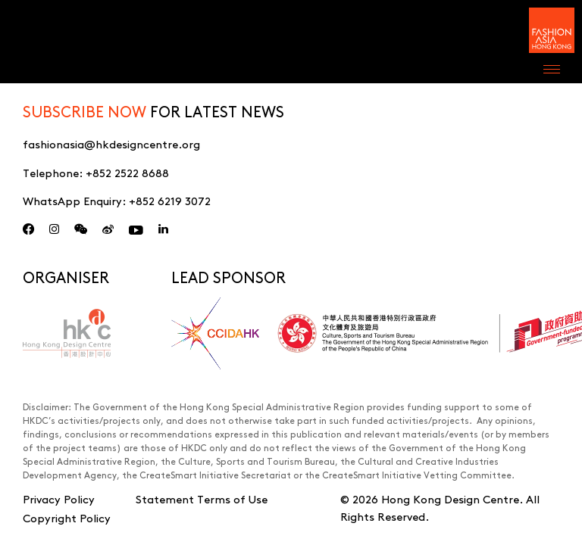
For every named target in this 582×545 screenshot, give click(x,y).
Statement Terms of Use (202, 498)
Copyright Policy (67, 517)
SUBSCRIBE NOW (84, 111)
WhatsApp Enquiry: (117, 200)
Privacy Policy (59, 498)
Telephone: (96, 172)
